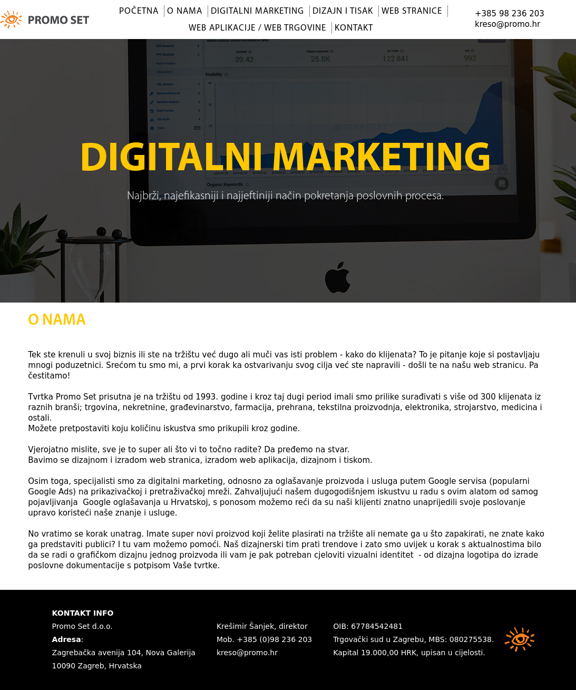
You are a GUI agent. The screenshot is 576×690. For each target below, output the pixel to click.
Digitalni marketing (257, 11)
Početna (139, 11)
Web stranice (412, 11)
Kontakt (354, 28)
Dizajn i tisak (343, 11)
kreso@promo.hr (507, 24)
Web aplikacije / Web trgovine (257, 28)
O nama (184, 11)
